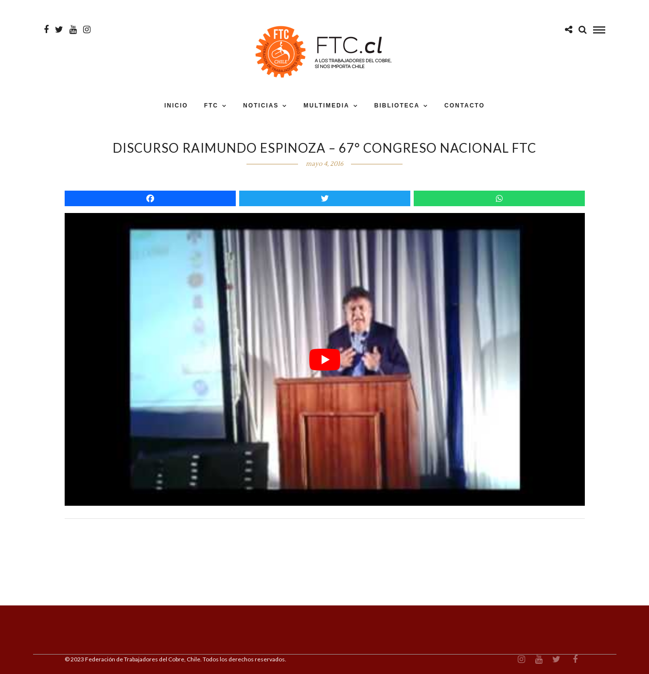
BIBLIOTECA (397, 105)
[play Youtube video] (325, 359)
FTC (211, 105)
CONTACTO (464, 105)
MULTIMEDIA (326, 105)
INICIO (176, 105)
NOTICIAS (261, 105)
